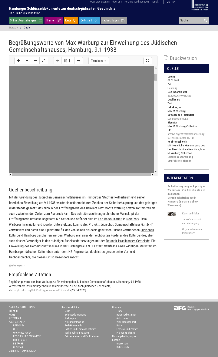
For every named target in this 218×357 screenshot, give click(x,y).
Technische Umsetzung (77, 332)
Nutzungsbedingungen (137, 1)
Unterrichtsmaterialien (22, 350)
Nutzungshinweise (74, 321)
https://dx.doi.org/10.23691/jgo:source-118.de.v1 (39, 290)
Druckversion (183, 58)
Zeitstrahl (86, 20)
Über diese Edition (100, 1)
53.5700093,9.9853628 (179, 95)
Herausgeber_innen (126, 314)
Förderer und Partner (127, 329)
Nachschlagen (110, 20)
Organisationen (22, 332)
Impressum (122, 343)
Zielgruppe (70, 318)
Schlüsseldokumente (75, 314)
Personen (18, 325)
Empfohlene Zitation (179, 160)
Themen (50, 20)
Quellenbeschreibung (180, 157)
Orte (16, 329)
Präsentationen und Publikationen (82, 336)
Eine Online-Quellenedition (24, 13)
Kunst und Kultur (191, 213)
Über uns (117, 1)
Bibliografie (20, 340)
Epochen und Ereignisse (27, 336)
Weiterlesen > (17, 265)
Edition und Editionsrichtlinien (80, 329)
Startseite (13, 27)
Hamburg (173, 88)
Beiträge (18, 343)
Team (119, 311)
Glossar (18, 347)
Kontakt (155, 1)
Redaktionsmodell (74, 325)
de (168, 1)
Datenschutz (122, 347)
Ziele (67, 311)
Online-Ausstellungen (23, 20)
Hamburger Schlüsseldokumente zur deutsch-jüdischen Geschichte (62, 8)
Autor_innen (122, 318)
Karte (68, 20)
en (173, 1)
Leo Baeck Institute (178, 118)
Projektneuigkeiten (125, 332)
